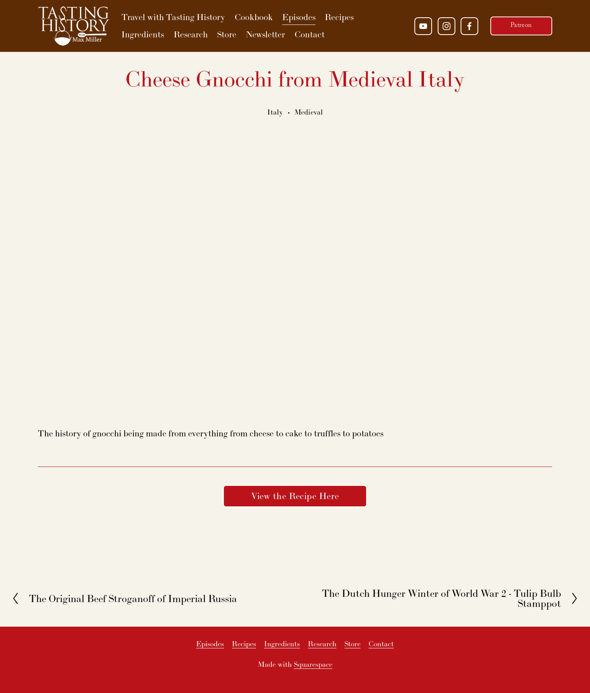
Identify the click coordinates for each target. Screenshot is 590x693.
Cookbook (254, 17)
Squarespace (313, 664)
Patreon (521, 26)
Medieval (308, 112)
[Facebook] (469, 26)
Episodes (298, 17)
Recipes (339, 17)
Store (226, 34)
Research (191, 34)
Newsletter (265, 34)
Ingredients (142, 34)
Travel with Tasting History (173, 17)
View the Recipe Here (295, 496)
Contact (310, 34)
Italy (275, 112)
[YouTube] (423, 26)
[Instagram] (446, 26)
